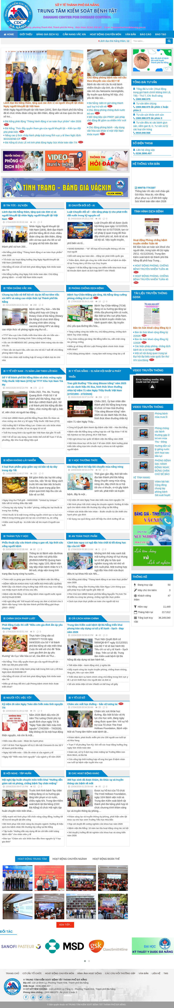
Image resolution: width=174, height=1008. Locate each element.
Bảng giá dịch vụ (47, 34)
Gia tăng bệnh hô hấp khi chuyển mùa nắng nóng (95, 466)
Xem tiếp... (65, 924)
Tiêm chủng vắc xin (18, 288)
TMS (165, 973)
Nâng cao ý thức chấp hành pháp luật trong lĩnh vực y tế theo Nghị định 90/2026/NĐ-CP (42, 137)
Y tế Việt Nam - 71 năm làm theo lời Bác (31, 371)
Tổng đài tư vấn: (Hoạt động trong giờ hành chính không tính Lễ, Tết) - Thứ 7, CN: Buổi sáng (152, 92)
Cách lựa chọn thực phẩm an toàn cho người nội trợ (93, 601)
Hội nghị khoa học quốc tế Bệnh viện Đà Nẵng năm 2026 (95, 439)
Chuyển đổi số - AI (83, 205)
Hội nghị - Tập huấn (18, 773)
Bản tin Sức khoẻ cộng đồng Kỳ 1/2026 (150, 341)
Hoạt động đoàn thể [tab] (106, 859)
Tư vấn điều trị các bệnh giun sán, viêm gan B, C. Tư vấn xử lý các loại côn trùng (150, 126)
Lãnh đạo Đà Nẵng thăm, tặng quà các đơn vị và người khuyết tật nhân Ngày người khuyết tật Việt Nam (30, 215)
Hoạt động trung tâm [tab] (32, 859)
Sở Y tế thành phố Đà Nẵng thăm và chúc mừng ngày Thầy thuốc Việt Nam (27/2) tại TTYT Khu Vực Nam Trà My (32, 381)
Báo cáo (145, 34)
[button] (152, 386)
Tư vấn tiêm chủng (146, 103)
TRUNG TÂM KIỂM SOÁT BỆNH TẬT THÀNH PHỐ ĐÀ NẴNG (97, 1004)
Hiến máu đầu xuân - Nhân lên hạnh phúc (23, 741)
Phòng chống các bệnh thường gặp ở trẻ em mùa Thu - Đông (162, 435)
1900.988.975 (141, 99)
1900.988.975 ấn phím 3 (147, 118)
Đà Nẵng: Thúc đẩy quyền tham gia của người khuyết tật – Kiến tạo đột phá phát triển (42, 130)
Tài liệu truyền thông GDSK (150, 295)
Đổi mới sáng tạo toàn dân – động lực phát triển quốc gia (95, 256)
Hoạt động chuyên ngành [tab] (70, 859)
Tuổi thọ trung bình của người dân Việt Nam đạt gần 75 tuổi (31, 433)
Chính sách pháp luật (20, 618)
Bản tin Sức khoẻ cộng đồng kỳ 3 (152, 327)
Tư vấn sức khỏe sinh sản (150, 114)
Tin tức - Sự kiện (17, 205)
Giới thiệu (26, 34)
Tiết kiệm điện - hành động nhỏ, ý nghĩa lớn (88, 665)
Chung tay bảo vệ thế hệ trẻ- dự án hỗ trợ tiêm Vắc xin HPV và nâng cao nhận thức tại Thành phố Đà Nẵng (30, 298)
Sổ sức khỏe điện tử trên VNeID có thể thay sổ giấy (92, 684)
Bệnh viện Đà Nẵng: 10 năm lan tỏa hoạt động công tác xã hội (97, 828)
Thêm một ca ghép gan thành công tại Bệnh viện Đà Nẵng (30, 579)
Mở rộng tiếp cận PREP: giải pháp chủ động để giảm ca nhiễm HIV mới (106, 120)
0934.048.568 (141, 132)
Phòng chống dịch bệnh (88, 288)
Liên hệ (156, 973)
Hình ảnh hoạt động (89, 973)
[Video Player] (152, 387)
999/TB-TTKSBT (145, 194)
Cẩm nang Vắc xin (74, 34)
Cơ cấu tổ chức (32, 973)
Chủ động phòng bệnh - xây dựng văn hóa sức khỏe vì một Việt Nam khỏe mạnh (106, 131)
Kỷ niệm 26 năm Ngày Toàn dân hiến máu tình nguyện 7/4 (95, 500)
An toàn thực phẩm (84, 536)
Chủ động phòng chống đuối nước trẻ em (106, 112)
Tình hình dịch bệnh (148, 211)
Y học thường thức (85, 460)
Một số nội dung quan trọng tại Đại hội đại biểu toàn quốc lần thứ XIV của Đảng (151, 357)
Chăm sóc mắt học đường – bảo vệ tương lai (92, 704)
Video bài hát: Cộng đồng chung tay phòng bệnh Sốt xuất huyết (162, 488)
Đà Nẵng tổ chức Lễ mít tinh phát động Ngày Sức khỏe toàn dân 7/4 (43, 142)
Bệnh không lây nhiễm (21, 460)
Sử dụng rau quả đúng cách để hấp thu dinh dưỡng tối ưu (95, 519)
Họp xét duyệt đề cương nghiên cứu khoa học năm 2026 (95, 824)
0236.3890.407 (142, 153)
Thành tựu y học (17, 536)
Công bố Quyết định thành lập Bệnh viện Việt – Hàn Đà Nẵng (97, 427)
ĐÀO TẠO (160, 34)
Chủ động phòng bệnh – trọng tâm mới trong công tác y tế (96, 353)
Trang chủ (12, 973)
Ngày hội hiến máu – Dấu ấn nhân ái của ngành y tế (27, 752)
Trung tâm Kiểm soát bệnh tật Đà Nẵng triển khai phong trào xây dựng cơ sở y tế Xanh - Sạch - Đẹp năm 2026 (95, 628)
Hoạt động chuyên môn (105, 34)
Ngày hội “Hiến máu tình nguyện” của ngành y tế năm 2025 (31, 757)
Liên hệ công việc (145, 150)
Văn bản (130, 34)
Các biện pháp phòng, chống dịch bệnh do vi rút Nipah (151, 348)
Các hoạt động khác (85, 773)
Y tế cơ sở (78, 697)
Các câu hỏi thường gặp (120, 973)
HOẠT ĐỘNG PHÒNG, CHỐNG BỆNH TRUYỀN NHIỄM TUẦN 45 (151, 279)
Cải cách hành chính (85, 618)
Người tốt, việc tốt (18, 697)
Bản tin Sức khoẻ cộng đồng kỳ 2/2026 (150, 334)
